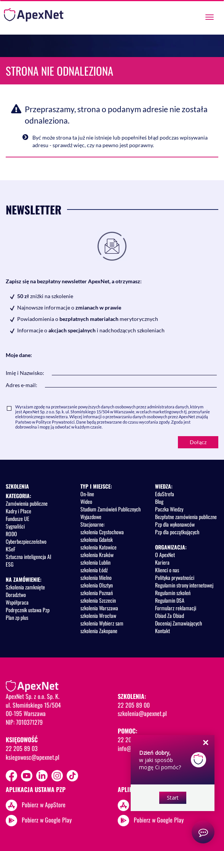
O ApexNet (165, 555)
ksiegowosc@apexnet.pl (32, 757)
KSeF (10, 549)
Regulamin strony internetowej (184, 585)
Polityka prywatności (174, 577)
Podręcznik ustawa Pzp (28, 610)
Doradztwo (16, 595)
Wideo (86, 501)
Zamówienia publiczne (27, 503)
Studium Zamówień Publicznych (110, 509)
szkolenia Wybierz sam (101, 623)
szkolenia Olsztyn (96, 585)
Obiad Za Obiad (169, 615)
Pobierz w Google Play (47, 819)
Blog (159, 501)
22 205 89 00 (134, 705)
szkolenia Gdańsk (96, 539)
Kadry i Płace (18, 511)
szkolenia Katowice (98, 547)
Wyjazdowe (90, 517)
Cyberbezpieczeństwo (26, 541)
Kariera (162, 562)
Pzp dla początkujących (177, 532)
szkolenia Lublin (95, 562)
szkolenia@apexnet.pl (142, 713)
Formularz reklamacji (175, 608)
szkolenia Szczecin (98, 600)
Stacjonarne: (92, 524)
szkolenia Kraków (97, 555)
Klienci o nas (167, 570)
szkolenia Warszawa (99, 608)
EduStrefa (164, 494)
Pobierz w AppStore (44, 804)
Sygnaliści (15, 526)
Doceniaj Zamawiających (178, 623)
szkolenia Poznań (96, 593)
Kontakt (162, 631)
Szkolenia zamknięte (25, 587)
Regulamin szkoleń (172, 593)
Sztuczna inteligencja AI (28, 556)
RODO (11, 534)
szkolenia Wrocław (98, 615)
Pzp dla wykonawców (175, 524)
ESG (9, 564)
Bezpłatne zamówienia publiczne (186, 517)
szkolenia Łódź (94, 570)
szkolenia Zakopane (98, 631)
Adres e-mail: (21, 385)
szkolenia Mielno (96, 577)
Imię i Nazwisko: (25, 373)
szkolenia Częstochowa (102, 532)
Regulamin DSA (169, 600)
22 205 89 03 (22, 748)
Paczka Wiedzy (169, 509)
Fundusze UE (17, 518)
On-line (87, 494)
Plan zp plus (17, 617)
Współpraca (17, 602)
